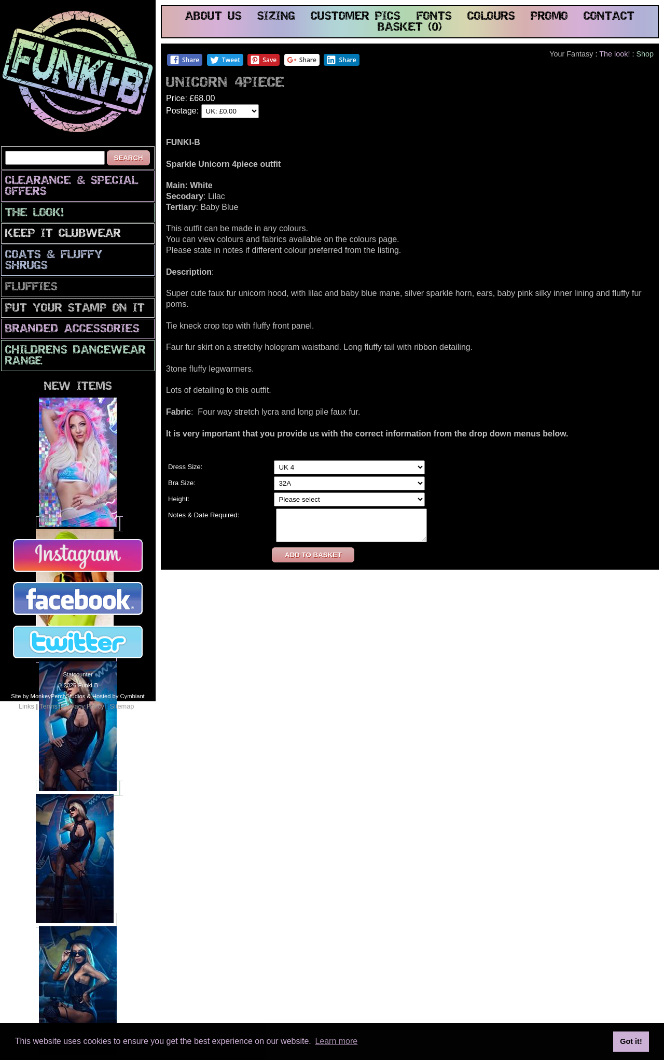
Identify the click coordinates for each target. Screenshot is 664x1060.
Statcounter (77, 674)
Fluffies (31, 287)
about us (213, 16)
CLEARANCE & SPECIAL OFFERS (71, 186)
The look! (34, 213)
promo (549, 16)
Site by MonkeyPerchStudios (48, 696)
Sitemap (121, 706)
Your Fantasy (571, 54)
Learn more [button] (336, 1041)
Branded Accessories (72, 329)
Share (184, 60)
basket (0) (410, 27)
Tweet (225, 60)
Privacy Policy (83, 706)
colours (491, 16)
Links (26, 706)
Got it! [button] (631, 1041)
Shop (645, 54)
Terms (48, 706)
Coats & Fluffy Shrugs (54, 261)
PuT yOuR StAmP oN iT (75, 308)
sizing (276, 16)
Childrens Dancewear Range (75, 356)
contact (609, 16)
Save (263, 60)
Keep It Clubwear (63, 234)
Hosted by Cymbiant (118, 696)
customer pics (355, 16)
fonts (434, 16)
